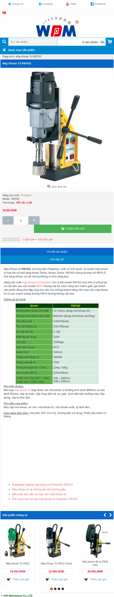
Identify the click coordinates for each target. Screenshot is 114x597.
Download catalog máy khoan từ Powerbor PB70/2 (42, 476)
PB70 (39, 277)
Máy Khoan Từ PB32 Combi (56, 555)
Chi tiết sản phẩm (56, 243)
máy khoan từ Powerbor (36, 274)
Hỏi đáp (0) (57, 251)
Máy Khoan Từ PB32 (17, 555)
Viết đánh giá (45, 231)
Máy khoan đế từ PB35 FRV (95, 555)
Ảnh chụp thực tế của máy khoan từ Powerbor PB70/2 (44, 490)
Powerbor (26, 195)
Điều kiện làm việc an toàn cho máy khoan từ (39, 485)
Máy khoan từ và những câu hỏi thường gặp (38, 481)
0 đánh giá (28, 231)
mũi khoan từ (22, 381)
